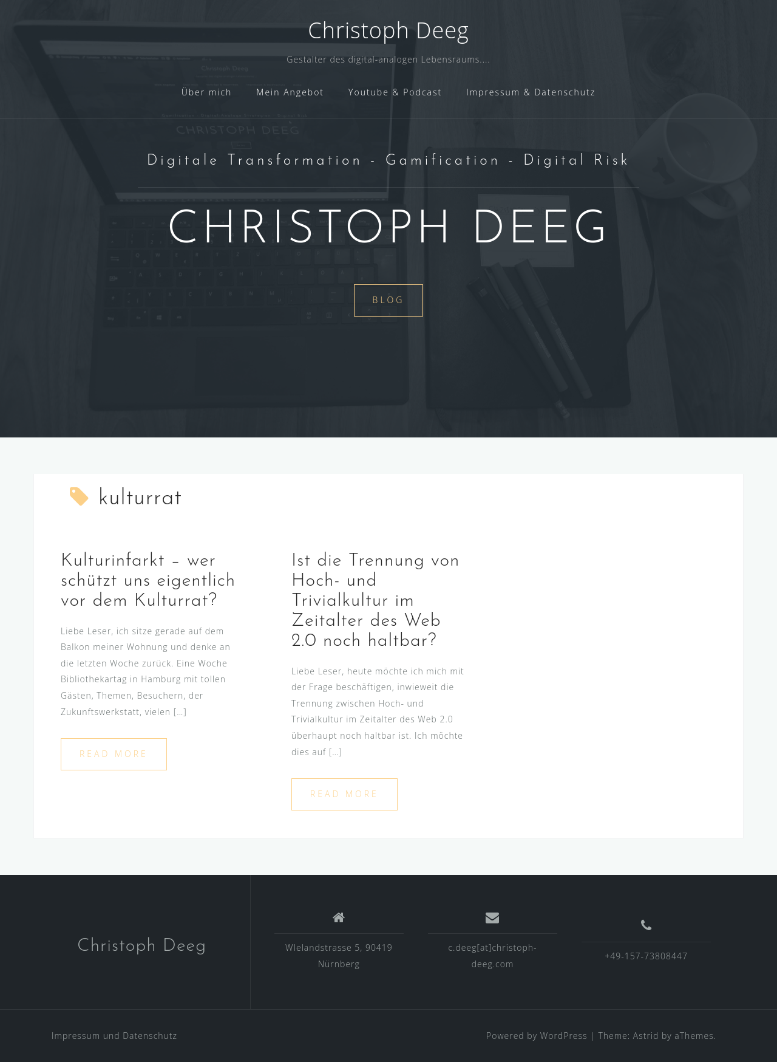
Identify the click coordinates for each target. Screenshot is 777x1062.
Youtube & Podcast (395, 92)
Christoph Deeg (388, 30)
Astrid (646, 1035)
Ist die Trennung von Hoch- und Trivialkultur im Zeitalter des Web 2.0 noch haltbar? (375, 601)
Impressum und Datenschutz (114, 1035)
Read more (114, 753)
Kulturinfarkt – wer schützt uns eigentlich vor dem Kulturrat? (148, 581)
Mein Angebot (290, 92)
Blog (389, 300)
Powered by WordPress (537, 1035)
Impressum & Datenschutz (530, 92)
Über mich (207, 92)
